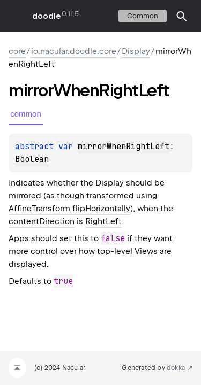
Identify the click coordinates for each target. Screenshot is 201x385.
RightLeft (103, 221)
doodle (46, 16)
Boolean (32, 159)
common (142, 16)
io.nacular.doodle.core (73, 51)
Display (136, 51)
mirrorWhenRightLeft (123, 146)
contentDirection (42, 221)
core (17, 51)
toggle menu (16, 16)
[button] (181, 16)
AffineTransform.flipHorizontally (69, 208)
